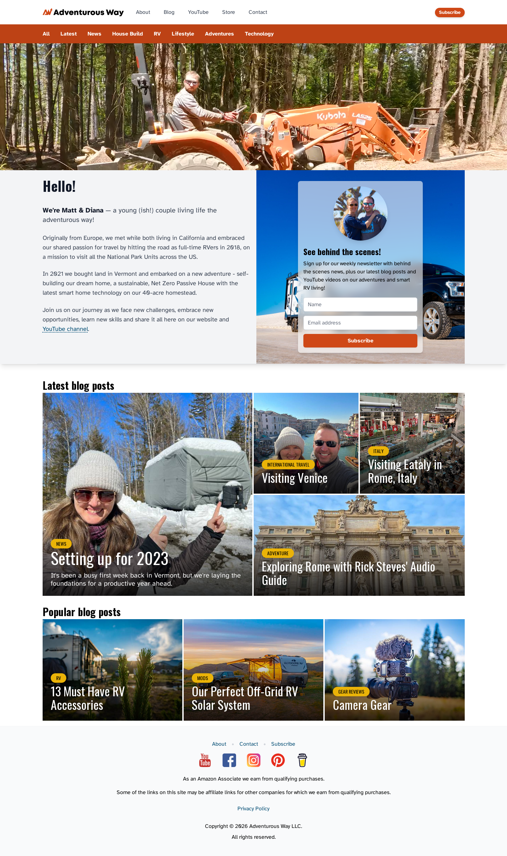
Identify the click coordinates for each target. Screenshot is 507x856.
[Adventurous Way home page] (83, 12)
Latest (69, 33)
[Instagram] (253, 760)
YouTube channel (65, 329)
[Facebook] (229, 760)
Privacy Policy (253, 808)
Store (228, 12)
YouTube (198, 12)
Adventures (219, 33)
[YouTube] (205, 760)
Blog (169, 12)
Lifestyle (183, 33)
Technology (259, 33)
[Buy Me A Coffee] (302, 760)
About (143, 12)
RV (157, 33)
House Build (127, 33)
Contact (258, 12)
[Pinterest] (278, 760)
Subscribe (450, 12)
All (46, 33)
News (94, 33)
